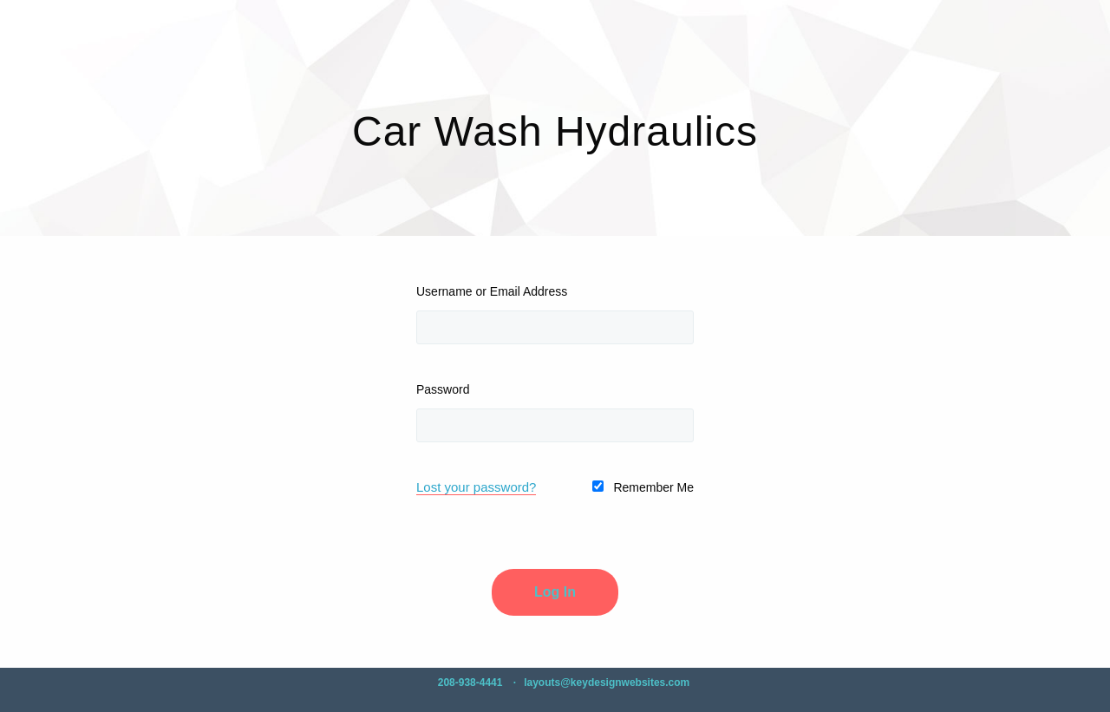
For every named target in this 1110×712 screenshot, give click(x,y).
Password (442, 389)
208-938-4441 (470, 682)
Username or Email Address (491, 291)
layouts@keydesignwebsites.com (606, 682)
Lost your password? (476, 487)
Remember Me (643, 487)
